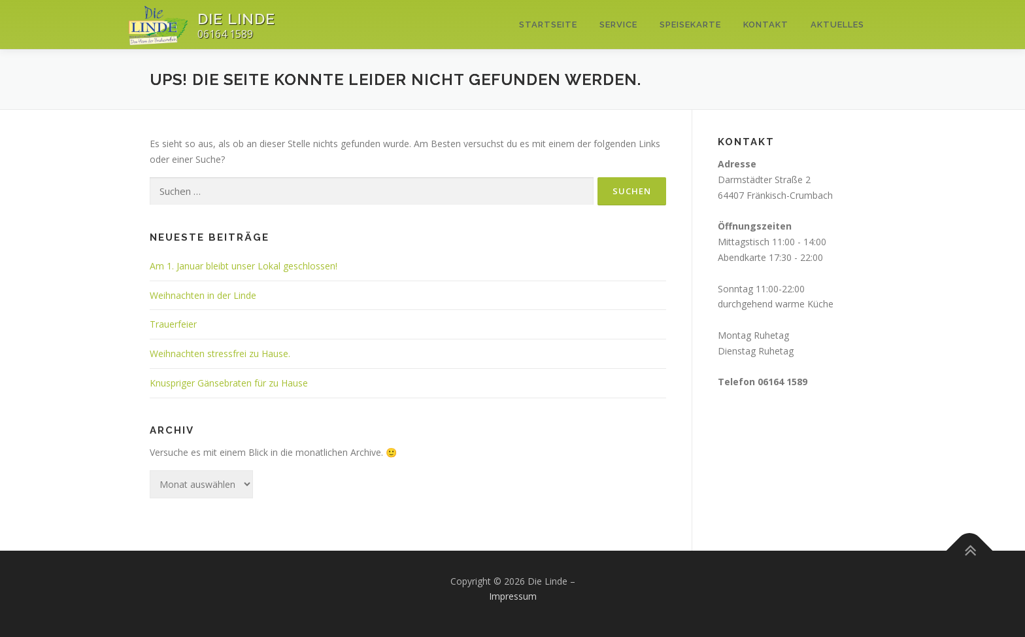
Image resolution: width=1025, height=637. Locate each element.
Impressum (513, 596)
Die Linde (236, 18)
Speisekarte (690, 24)
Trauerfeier (173, 324)
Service (618, 24)
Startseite (548, 24)
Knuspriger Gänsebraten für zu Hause (229, 383)
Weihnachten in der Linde (203, 295)
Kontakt (765, 24)
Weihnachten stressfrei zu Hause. (220, 353)
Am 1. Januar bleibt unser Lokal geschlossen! (243, 266)
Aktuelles (837, 24)
